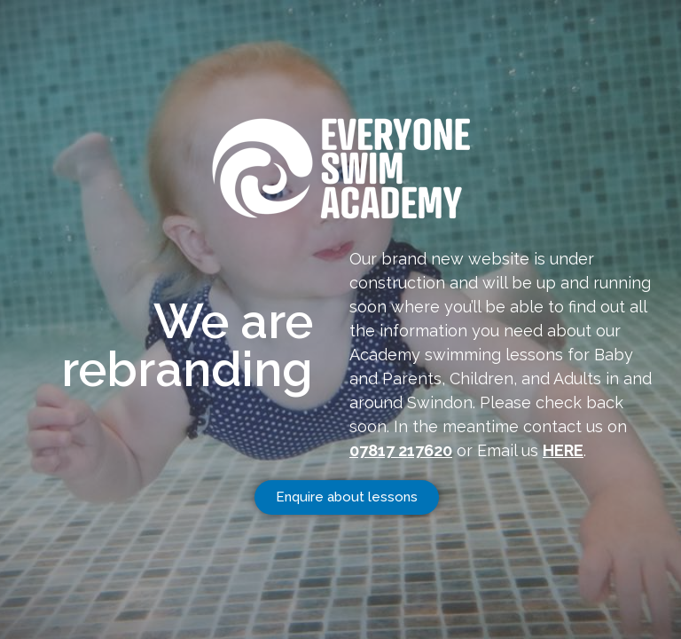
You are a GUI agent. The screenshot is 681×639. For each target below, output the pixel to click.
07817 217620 (400, 450)
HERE (563, 450)
